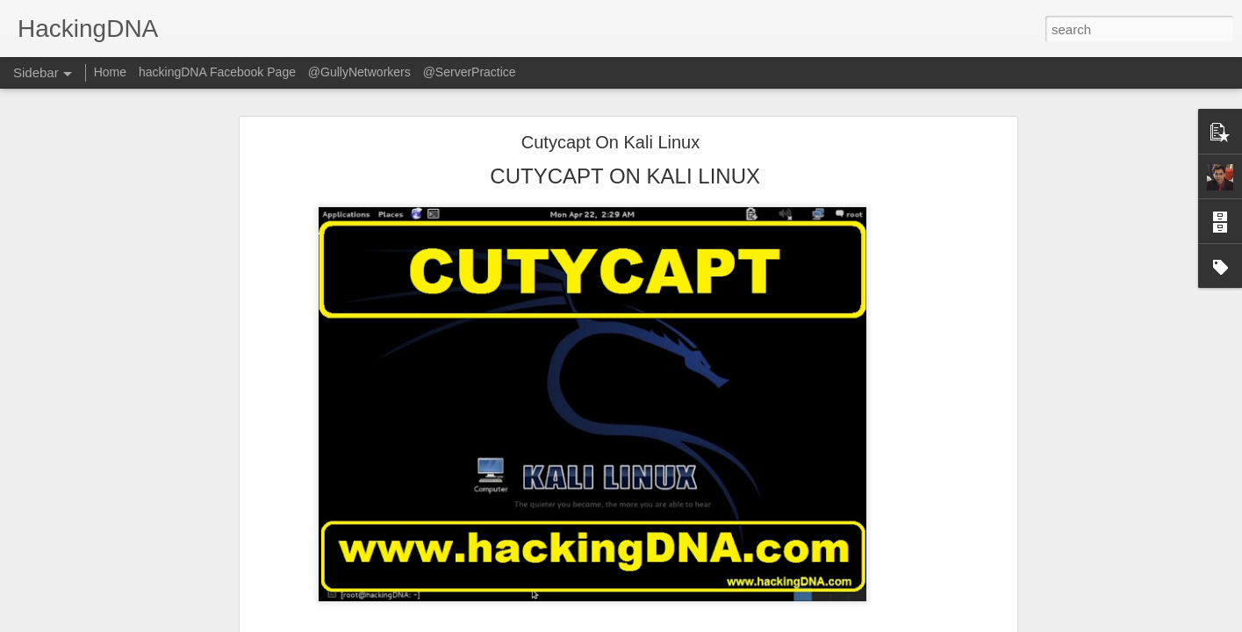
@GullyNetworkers (359, 72)
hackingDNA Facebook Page (217, 72)
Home (110, 72)
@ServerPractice (469, 72)
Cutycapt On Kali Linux (610, 142)
